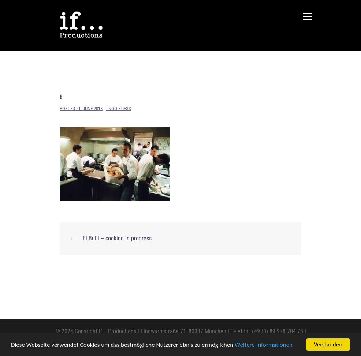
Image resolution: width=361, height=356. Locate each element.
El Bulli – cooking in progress (117, 238)
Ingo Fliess (119, 108)
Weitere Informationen (264, 345)
